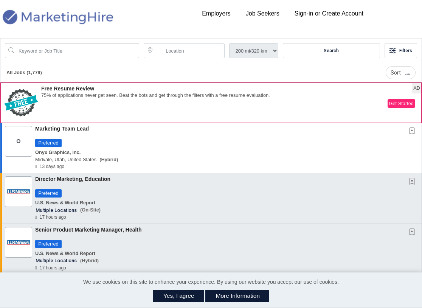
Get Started (401, 103)
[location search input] (189, 50)
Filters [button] (400, 50)
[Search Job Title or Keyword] (77, 50)
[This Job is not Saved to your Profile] (414, 131)
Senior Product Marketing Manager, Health (88, 230)
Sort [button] (401, 73)
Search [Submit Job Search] (331, 50)
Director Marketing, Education (72, 179)
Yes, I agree (178, 295)
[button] (211, 102)
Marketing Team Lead (62, 129)
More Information (238, 295)
